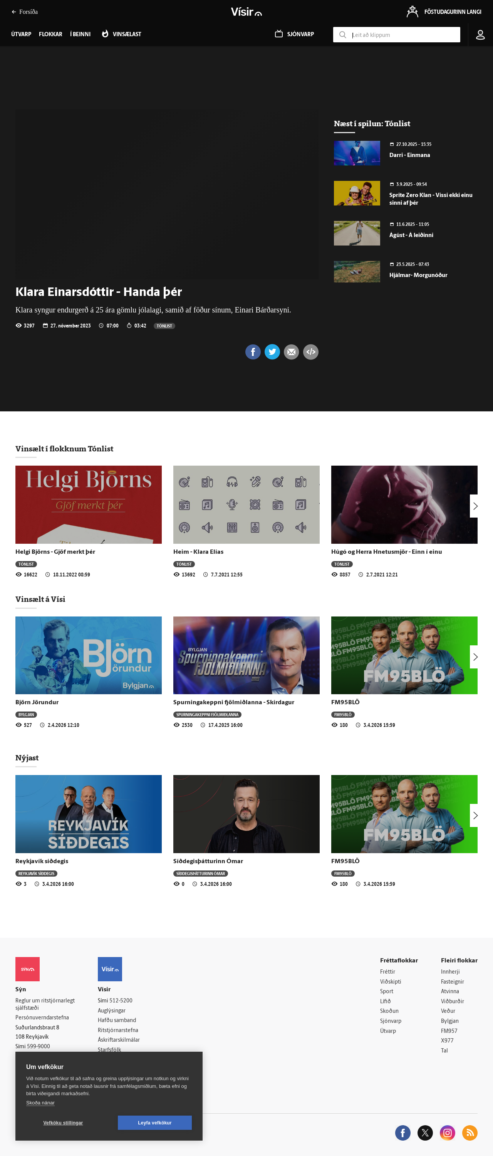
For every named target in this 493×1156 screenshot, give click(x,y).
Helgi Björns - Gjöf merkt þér (55, 552)
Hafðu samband (117, 1021)
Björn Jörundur (37, 703)
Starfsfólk (109, 1050)
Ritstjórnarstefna (118, 1031)
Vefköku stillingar (63, 1123)
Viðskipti (390, 982)
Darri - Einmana (409, 156)
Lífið (385, 1002)
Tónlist (164, 325)
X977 (447, 1041)
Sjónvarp (390, 1021)
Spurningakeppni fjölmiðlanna (207, 714)
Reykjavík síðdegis (41, 862)
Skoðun (389, 1011)
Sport (386, 992)
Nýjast (27, 757)
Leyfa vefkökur (155, 1123)
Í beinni (80, 35)
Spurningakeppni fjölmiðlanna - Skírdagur (233, 703)
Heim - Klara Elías (198, 552)
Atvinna (450, 992)
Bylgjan (26, 714)
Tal (444, 1051)
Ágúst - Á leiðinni (411, 236)
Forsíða (25, 11)
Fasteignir (452, 982)
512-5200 (120, 1001)
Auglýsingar (112, 1011)
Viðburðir (452, 1002)
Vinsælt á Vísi (40, 599)
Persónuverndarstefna (42, 1018)
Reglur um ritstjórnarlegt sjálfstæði (45, 1004)
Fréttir (387, 972)
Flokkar (50, 35)
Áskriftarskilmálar (119, 1040)
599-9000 (38, 1047)
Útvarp (388, 1031)
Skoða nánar (40, 1103)
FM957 (449, 1031)
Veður (448, 1011)
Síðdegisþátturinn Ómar (208, 862)
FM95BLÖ (345, 703)
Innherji (450, 972)
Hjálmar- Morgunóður (418, 276)
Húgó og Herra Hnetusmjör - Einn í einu (386, 552)
